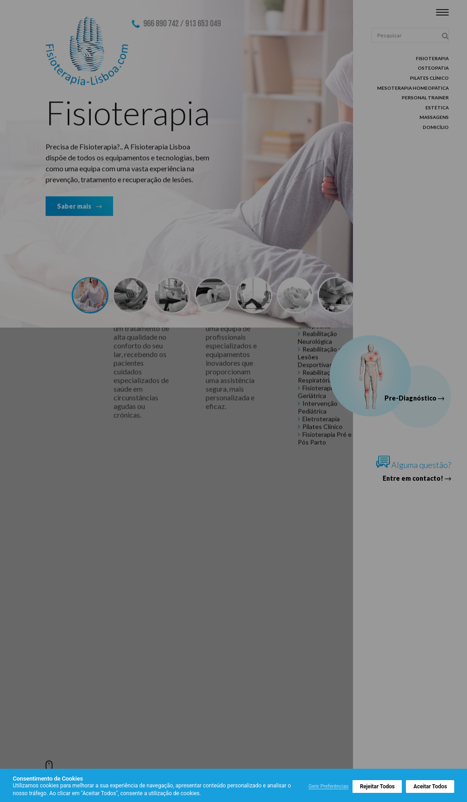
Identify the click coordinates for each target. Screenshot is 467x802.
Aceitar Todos (430, 786)
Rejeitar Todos (377, 786)
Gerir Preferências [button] (328, 786)
